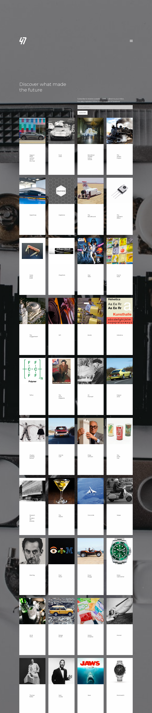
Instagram (106, 101)
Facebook (116, 101)
